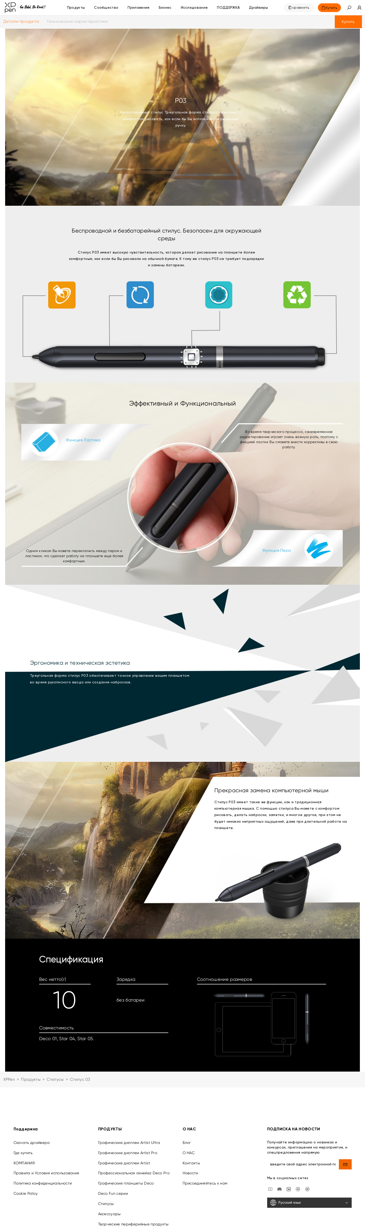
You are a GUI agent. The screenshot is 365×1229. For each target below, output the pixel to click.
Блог (187, 1113)
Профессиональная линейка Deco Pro (134, 1144)
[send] (345, 1135)
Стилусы (55, 1079)
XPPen (9, 1079)
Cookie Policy (26, 1165)
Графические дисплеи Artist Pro (128, 1124)
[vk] (289, 1159)
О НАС (189, 1124)
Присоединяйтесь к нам (205, 1154)
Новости (190, 1144)
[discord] (279, 1159)
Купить (348, 21)
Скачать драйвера (32, 1113)
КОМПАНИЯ (24, 1134)
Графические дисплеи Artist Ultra (129, 1113)
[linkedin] (298, 1159)
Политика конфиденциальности (43, 1154)
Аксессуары (109, 1185)
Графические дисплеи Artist (124, 1134)
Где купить (23, 1124)
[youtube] (270, 1159)
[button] (349, 7)
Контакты (191, 1134)
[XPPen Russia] (307, 1159)
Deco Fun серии (113, 1165)
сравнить (301, 7)
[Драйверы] (258, 7)
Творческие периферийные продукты (133, 1195)
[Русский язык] (309, 1174)
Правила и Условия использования (46, 1144)
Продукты (76, 7)
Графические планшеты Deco (126, 1154)
